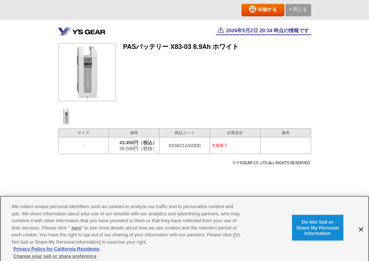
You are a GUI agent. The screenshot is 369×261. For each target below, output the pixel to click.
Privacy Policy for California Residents (56, 250)
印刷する (267, 9)
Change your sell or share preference (54, 257)
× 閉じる (298, 9)
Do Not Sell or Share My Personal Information (317, 229)
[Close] (361, 231)
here (76, 229)
